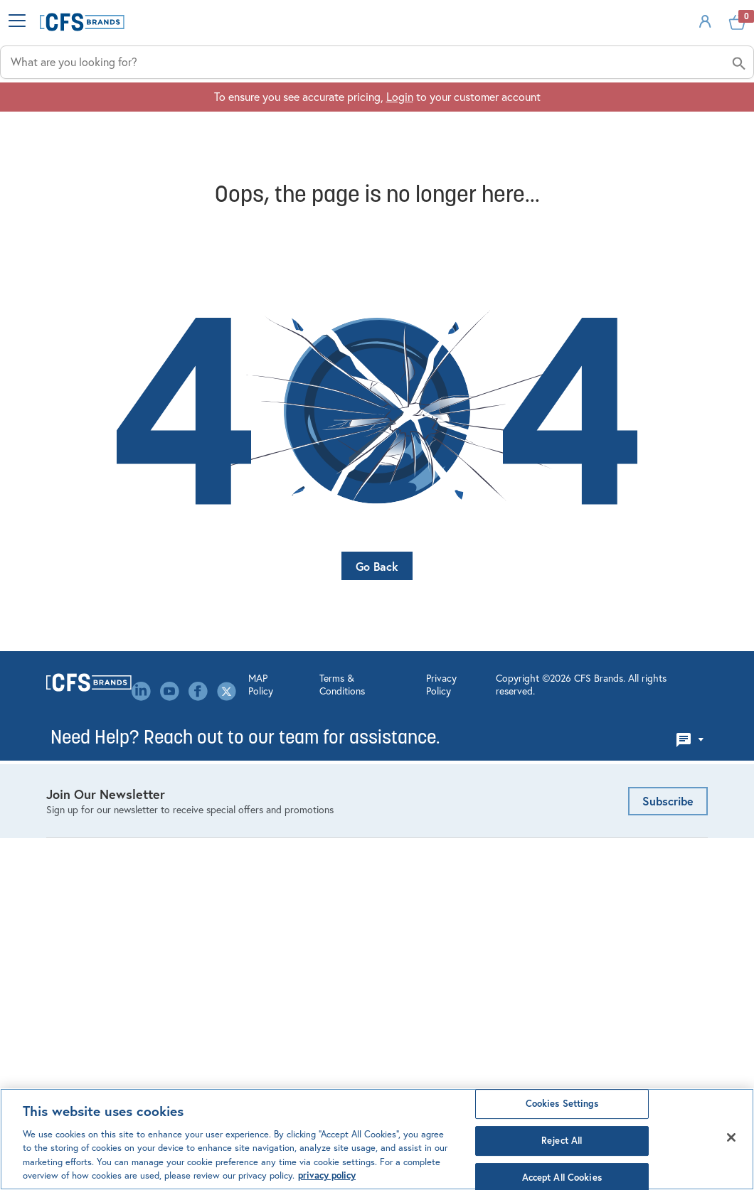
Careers (235, 765)
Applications (426, 114)
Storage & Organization (103, 875)
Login (399, 157)
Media (232, 912)
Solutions (569, 114)
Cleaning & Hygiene (94, 765)
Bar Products (76, 743)
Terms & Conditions (309, 1038)
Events (233, 809)
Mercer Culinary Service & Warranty (450, 875)
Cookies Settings (562, 1104)
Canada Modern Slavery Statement (274, 963)
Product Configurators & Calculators (447, 794)
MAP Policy (220, 1038)
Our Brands (243, 934)
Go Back (377, 593)
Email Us (580, 743)
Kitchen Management (97, 809)
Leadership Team (257, 868)
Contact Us (244, 787)
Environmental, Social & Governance (274, 838)
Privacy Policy (405, 1038)
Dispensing (73, 787)
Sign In (660, 45)
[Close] (731, 1137)
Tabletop (67, 897)
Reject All (561, 1141)
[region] (377, 1139)
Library (233, 890)
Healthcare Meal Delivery (107, 853)
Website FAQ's (423, 824)
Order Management (434, 765)
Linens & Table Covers (99, 831)
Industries (281, 114)
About (691, 114)
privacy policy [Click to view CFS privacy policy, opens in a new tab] (327, 1175)
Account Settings (430, 743)
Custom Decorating (435, 846)
